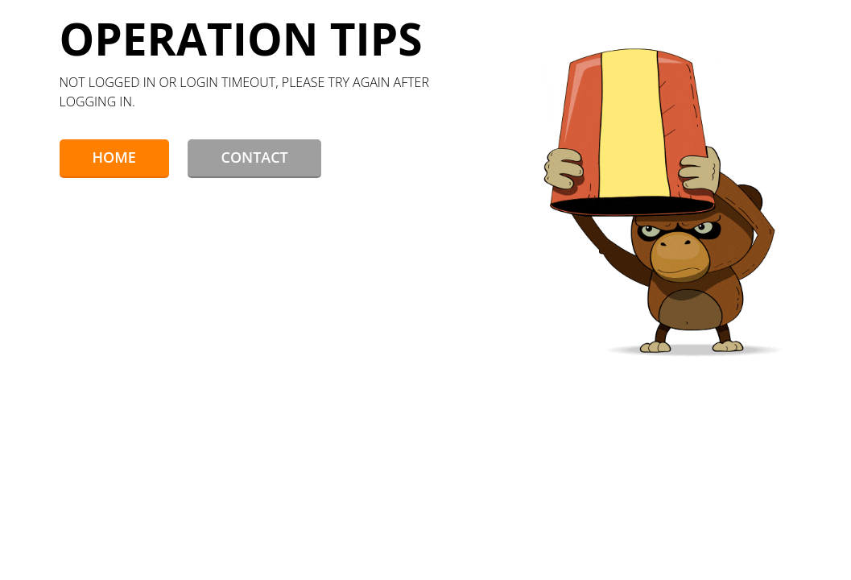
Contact (254, 157)
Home (114, 157)
